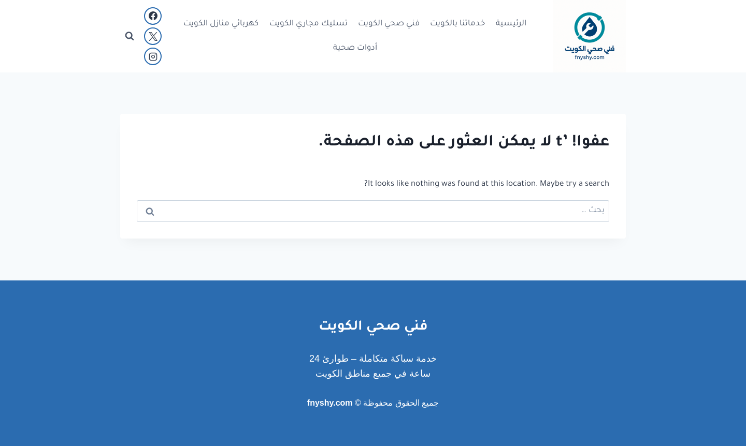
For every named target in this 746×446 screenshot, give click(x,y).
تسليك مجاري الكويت (308, 24)
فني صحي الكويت (389, 24)
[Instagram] (153, 56)
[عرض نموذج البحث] (129, 36)
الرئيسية (511, 24)
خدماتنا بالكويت (457, 24)
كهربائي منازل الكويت (221, 24)
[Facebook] (153, 16)
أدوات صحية (355, 48)
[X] (153, 36)
